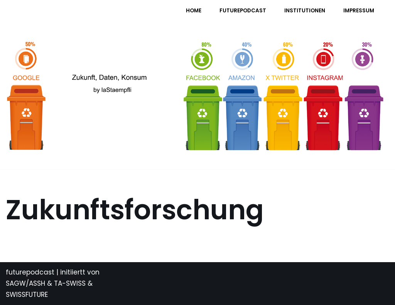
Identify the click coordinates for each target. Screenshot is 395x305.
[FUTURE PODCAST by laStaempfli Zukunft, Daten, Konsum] (82, 15)
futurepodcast (30, 272)
